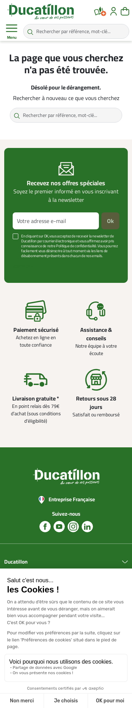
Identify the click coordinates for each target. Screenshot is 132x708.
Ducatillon (15, 562)
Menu (11, 32)
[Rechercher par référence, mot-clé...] (76, 31)
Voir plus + (23, 266)
